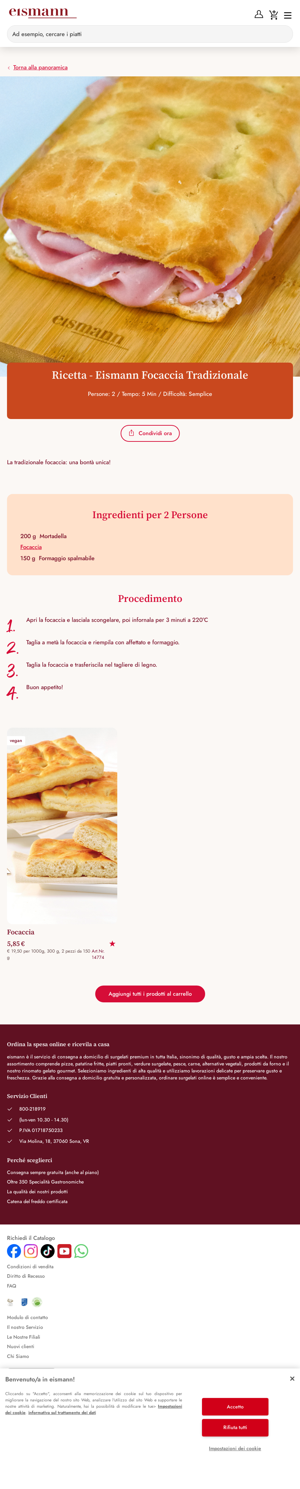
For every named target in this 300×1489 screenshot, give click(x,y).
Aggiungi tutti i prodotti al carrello (150, 994)
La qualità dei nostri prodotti (37, 1191)
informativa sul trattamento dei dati (62, 1412)
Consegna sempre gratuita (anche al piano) (53, 1172)
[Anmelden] (259, 14)
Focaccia (31, 547)
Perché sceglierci (29, 1160)
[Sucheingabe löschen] (283, 34)
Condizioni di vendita (30, 1266)
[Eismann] (42, 14)
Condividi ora (150, 433)
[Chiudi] (292, 1378)
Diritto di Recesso (26, 1275)
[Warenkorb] (273, 14)
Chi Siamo (18, 1356)
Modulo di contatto (27, 1317)
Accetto (235, 1406)
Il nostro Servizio (25, 1327)
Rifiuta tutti (235, 1427)
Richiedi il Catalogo (31, 1238)
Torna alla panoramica (37, 67)
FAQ (11, 1285)
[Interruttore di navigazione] (285, 15)
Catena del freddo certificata (37, 1201)
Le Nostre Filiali (23, 1336)
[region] (150, 1428)
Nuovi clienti (20, 1346)
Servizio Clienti (27, 1095)
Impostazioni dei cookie (235, 1448)
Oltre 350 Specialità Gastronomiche (45, 1181)
